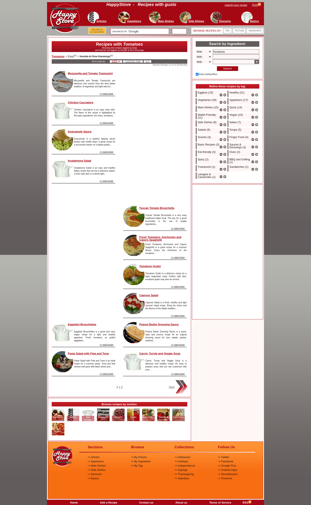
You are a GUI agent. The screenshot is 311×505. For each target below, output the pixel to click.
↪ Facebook (225, 461)
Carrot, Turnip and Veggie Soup (159, 353)
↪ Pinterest (225, 478)
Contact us (146, 502)
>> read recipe (106, 94)
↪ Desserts (95, 474)
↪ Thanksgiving (184, 474)
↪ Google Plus (227, 465)
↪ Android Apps (227, 469)
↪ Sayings (181, 469)
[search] (139, 31)
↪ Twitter (223, 457)
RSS (247, 502)
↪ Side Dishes (97, 469)
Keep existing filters (208, 74)
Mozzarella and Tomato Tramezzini (90, 73)
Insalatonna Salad (79, 160)
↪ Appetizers (96, 461)
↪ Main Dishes (97, 465)
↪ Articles (94, 457)
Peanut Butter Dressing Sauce (159, 324)
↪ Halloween (182, 457)
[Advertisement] (83, 251)
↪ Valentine (182, 478)
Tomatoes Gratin (150, 266)
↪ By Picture (139, 457)
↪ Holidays (181, 461)
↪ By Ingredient (140, 461)
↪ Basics (93, 478)
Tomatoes (58, 56)
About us (181, 502)
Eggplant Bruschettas (82, 324)
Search (227, 68)
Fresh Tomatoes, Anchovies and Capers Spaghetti (160, 238)
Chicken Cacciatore (80, 102)
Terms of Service (220, 502)
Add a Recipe (108, 502)
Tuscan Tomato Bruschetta (156, 208)
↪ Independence (185, 465)
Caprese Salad (148, 295)
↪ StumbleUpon (228, 474)
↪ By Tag (137, 465)
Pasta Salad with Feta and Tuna (88, 353)
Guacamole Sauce (80, 131)
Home (74, 502)
